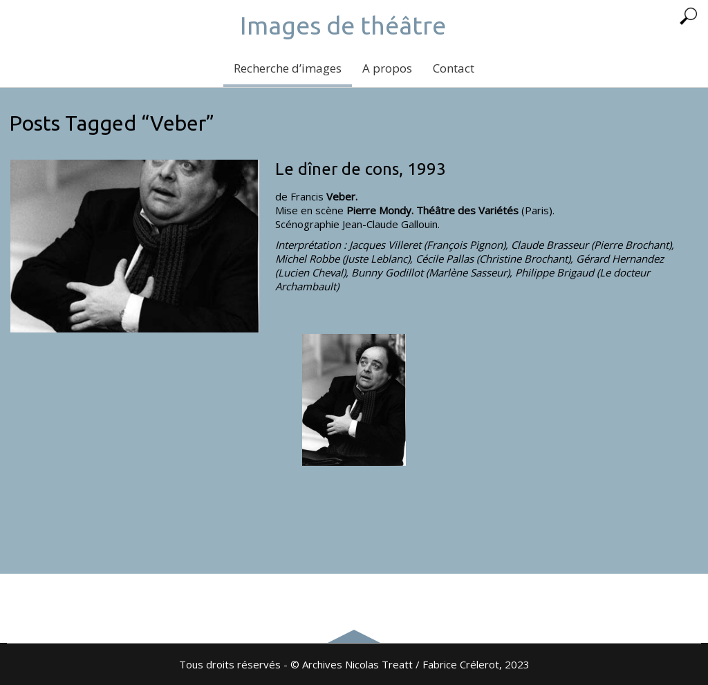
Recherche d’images (288, 68)
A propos (387, 68)
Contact (453, 68)
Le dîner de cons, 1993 (360, 169)
